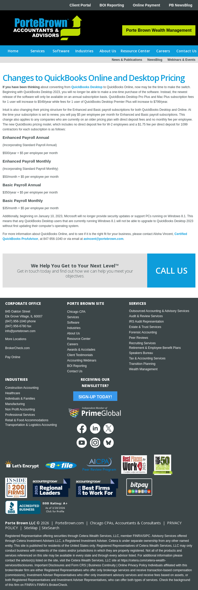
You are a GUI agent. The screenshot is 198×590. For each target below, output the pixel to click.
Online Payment (146, 5)
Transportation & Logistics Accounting (31, 425)
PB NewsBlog (180, 5)
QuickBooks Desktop (87, 87)
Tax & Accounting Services (147, 358)
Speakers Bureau (141, 353)
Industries (73, 328)
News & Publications (127, 60)
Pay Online (12, 357)
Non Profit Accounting (20, 409)
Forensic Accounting (143, 332)
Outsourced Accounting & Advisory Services (159, 311)
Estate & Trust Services (145, 327)
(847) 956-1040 (15, 321)
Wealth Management (143, 369)
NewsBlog (154, 60)
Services (73, 317)
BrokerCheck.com (17, 348)
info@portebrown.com (20, 331)
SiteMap (31, 527)
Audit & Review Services (146, 316)
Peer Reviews (138, 338)
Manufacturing (15, 404)
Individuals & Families (20, 398)
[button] (38, 51)
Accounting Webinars (81, 360)
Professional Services (20, 415)
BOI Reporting (112, 5)
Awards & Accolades (81, 349)
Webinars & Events (181, 60)
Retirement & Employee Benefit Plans (155, 348)
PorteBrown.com (69, 522)
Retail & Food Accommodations (26, 420)
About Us (73, 333)
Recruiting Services (142, 343)
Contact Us (74, 371)
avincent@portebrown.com (103, 239)
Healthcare (12, 393)
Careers (72, 344)
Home (13, 50)
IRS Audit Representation (146, 321)
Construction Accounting (21, 388)
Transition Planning (142, 364)
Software (73, 322)
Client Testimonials (80, 355)
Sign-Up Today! (95, 397)
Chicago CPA (76, 312)
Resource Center (78, 339)
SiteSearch (50, 527)
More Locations (15, 339)
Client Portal (80, 5)
